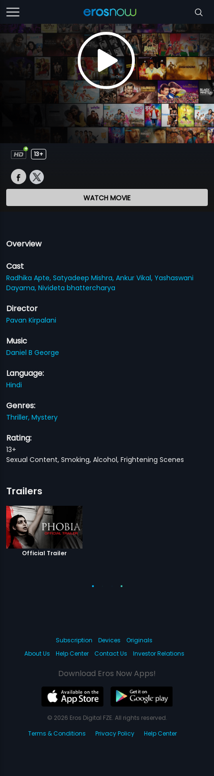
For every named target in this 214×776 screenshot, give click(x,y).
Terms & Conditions (57, 733)
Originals (139, 640)
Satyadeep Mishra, (84, 278)
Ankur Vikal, (135, 278)
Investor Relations (158, 653)
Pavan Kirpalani (31, 320)
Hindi (14, 385)
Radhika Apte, (29, 278)
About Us (37, 653)
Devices (109, 640)
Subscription (74, 640)
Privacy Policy (114, 733)
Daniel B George (32, 352)
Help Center (72, 653)
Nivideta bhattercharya (76, 288)
